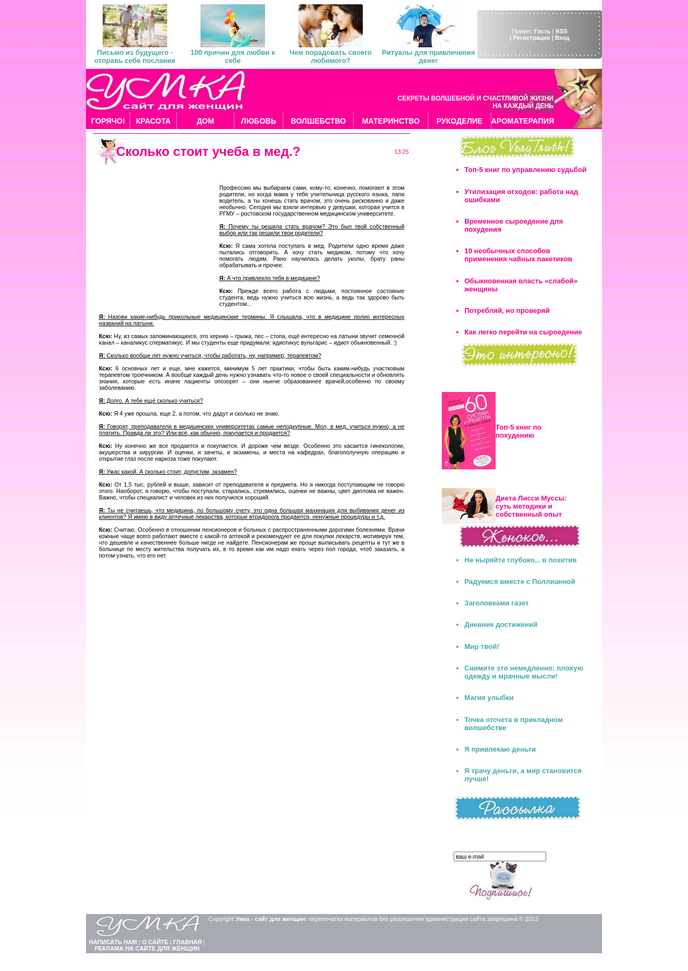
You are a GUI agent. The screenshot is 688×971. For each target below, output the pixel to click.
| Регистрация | (531, 37)
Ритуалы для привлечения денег (428, 56)
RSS (561, 31)
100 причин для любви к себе (232, 56)
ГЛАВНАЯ (187, 942)
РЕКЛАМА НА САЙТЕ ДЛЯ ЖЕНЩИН (147, 948)
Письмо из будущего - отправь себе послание (134, 56)
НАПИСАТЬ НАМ (113, 942)
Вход (562, 37)
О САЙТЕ (155, 942)
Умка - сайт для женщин (270, 919)
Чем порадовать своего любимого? (330, 56)
